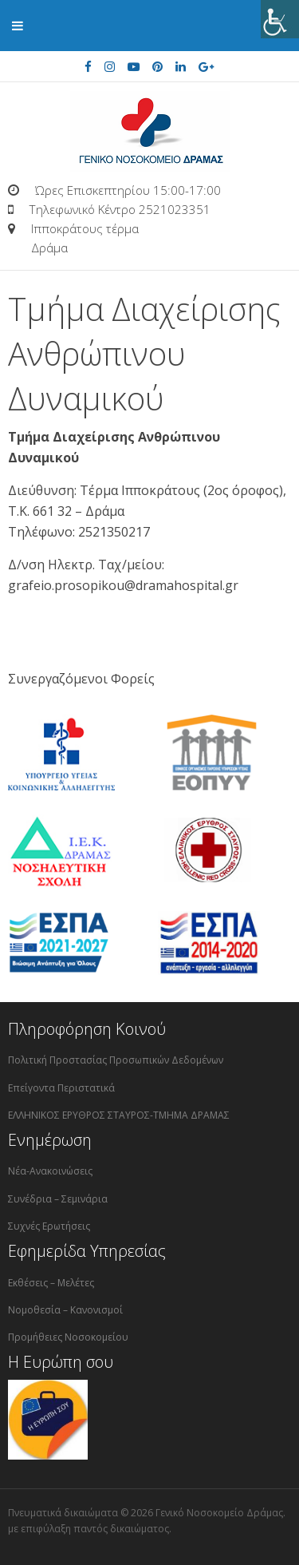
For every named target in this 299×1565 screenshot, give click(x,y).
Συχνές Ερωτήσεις (49, 1226)
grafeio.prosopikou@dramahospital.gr (123, 585)
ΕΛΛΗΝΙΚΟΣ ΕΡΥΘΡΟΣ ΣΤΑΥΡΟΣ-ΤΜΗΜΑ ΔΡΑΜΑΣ (119, 1115)
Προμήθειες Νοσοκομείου (68, 1337)
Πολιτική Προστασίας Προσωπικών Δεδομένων (115, 1060)
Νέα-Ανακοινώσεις (50, 1171)
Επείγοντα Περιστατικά (61, 1088)
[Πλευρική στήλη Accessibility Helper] (280, 19)
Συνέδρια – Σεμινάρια (58, 1199)
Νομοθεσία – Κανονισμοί (65, 1310)
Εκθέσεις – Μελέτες (51, 1283)
